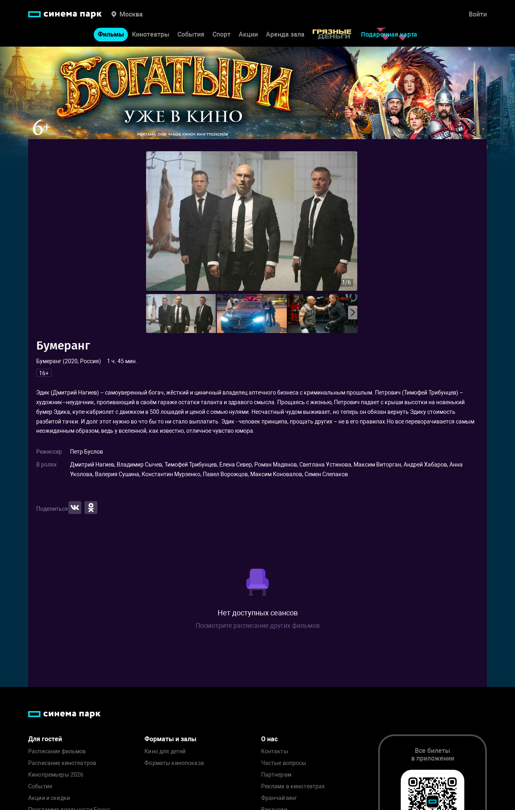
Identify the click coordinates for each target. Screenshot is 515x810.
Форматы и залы (170, 739)
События (190, 34)
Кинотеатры (150, 34)
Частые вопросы (284, 763)
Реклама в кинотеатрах (293, 786)
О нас (269, 739)
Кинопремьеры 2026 (55, 775)
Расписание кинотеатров (62, 763)
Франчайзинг (279, 798)
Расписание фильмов (57, 751)
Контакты (274, 751)
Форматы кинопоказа (174, 763)
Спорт (221, 34)
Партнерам (276, 775)
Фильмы (111, 34)
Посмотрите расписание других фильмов (258, 625)
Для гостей (45, 739)
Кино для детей (164, 751)
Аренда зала (285, 34)
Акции (248, 34)
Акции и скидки (49, 798)
